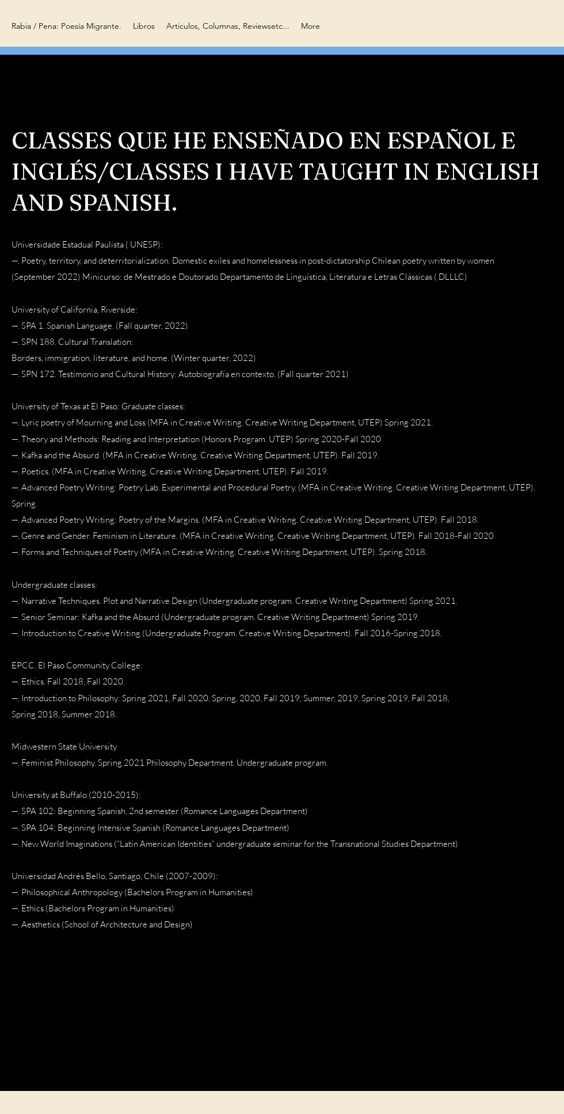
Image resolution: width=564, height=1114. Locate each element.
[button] (144, 26)
